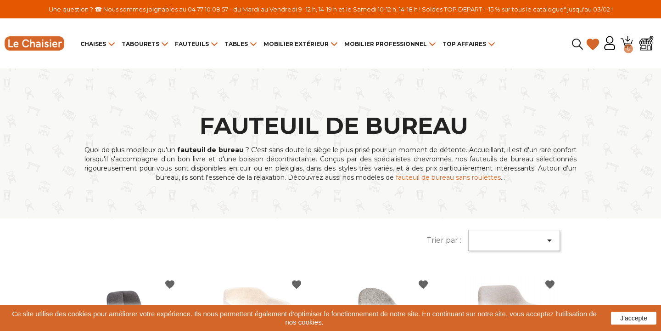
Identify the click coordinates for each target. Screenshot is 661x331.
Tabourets (140, 43)
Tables (236, 43)
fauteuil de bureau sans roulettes (448, 177)
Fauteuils (192, 43)
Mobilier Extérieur (296, 43)
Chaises (93, 43)
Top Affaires (464, 43)
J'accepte (633, 318)
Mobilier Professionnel (385, 43)
